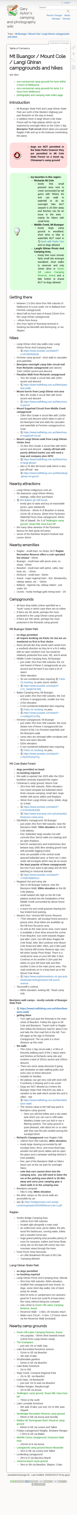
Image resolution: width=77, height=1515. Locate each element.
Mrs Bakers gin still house (34, 500)
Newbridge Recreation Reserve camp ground (41, 1413)
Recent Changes (54, 15)
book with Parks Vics (52, 241)
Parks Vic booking (33, 709)
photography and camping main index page (40, 95)
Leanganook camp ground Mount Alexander (40, 1447)
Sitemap (66, 18)
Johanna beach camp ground (32, 1461)
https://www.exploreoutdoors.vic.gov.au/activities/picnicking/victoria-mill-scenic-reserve (43, 980)
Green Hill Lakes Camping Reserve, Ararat (51, 272)
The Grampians (25, 1342)
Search (68, 11)
